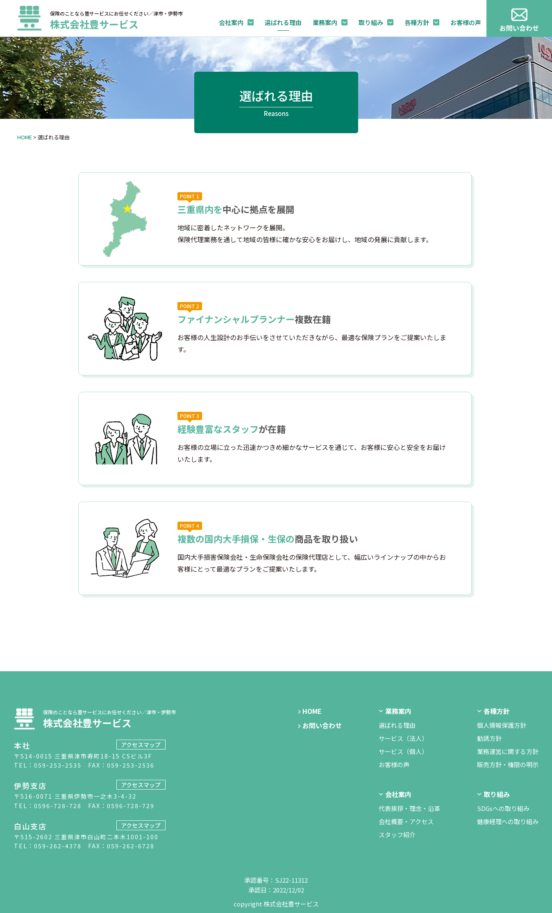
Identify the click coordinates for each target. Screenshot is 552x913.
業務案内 (325, 22)
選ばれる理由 (283, 22)
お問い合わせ (322, 725)
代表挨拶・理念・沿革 (409, 808)
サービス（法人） (403, 738)
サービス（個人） (403, 751)
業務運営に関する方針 (507, 751)
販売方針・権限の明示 (507, 764)
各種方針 (416, 22)
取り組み (371, 22)
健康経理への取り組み (507, 821)
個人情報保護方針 (501, 725)
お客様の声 (465, 22)
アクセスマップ (141, 744)
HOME (24, 137)
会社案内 (231, 22)
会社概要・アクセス (406, 821)
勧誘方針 (489, 738)
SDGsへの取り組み (503, 808)
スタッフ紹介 (397, 834)
